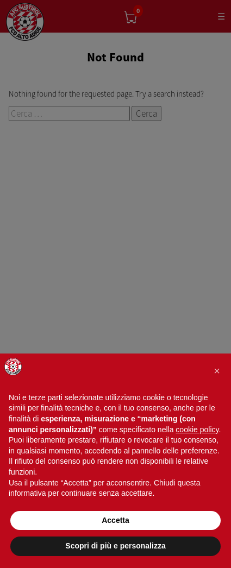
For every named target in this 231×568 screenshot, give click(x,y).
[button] (217, 371)
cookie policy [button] (197, 429)
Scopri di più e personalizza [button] (115, 545)
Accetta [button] (115, 520)
